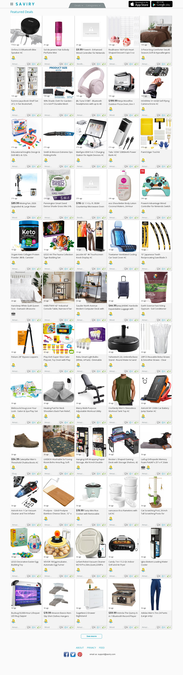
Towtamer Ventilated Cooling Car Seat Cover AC (123, 256)
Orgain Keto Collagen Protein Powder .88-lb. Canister (25, 256)
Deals (78, 5)
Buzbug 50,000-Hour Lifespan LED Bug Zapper (25, 614)
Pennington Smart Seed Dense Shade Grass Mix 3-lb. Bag (58, 206)
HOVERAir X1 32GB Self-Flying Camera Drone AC (155, 102)
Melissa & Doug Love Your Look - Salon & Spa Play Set (24, 410)
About (80, 647)
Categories (92, 5)
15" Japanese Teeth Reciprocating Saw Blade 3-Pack (154, 257)
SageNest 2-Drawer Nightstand (85, 614)
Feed (102, 647)
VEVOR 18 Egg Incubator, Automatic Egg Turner (55, 563)
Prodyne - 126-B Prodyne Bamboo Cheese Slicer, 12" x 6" (57, 513)
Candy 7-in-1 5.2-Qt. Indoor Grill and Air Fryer (121, 563)
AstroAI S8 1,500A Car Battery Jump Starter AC (155, 410)
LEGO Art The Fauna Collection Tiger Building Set (58, 256)
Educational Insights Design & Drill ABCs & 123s (25, 154)
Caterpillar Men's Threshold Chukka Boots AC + (24, 462)
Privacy (91, 647)
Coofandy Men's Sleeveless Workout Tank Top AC (122, 410)
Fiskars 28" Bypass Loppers (24, 356)
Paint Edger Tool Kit (150, 152)
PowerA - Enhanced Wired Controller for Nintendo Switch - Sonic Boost (90, 52)
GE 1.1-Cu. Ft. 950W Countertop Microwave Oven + (90, 206)
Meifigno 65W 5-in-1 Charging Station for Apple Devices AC (90, 154)
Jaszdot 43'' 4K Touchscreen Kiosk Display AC (89, 256)
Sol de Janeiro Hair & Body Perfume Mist (56, 51)
